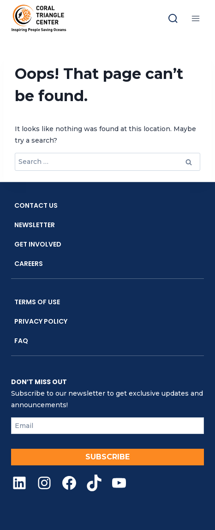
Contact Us (36, 205)
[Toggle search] (173, 18)
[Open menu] (195, 18)
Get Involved (37, 244)
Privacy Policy (40, 321)
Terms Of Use (37, 302)
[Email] (107, 425)
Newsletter (34, 224)
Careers (28, 263)
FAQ (21, 340)
